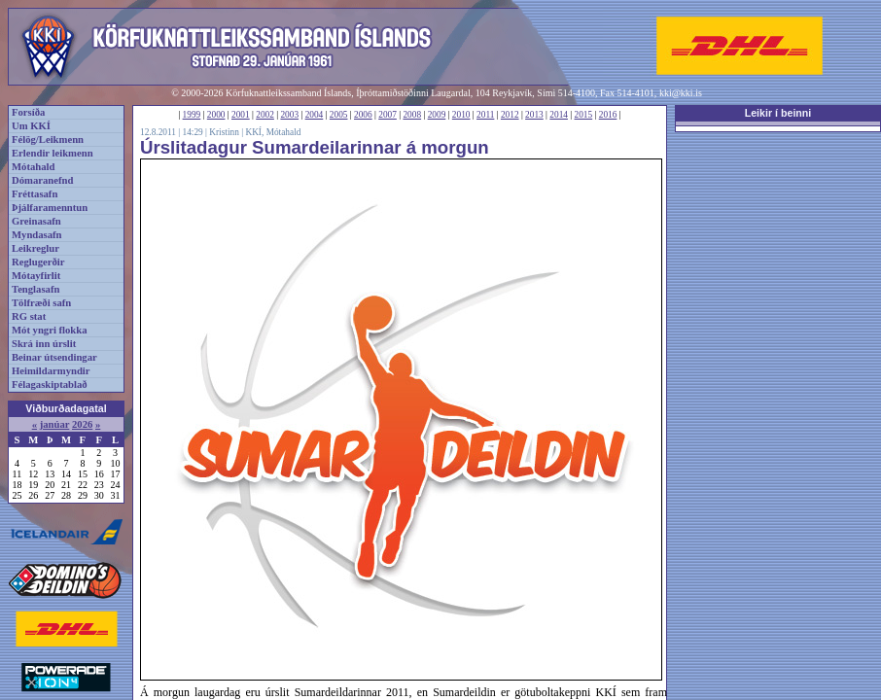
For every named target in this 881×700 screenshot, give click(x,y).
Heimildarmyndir (51, 371)
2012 (510, 115)
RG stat (29, 316)
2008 (412, 115)
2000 (216, 115)
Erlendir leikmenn (52, 153)
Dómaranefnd (42, 180)
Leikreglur (35, 248)
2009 (437, 115)
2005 (339, 115)
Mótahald (33, 166)
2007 (387, 115)
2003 (289, 115)
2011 (485, 115)
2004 (314, 115)
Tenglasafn (35, 289)
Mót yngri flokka (50, 330)
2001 (240, 115)
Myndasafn (37, 234)
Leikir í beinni (778, 113)
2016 (608, 115)
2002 (265, 115)
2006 (363, 115)
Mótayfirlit (36, 275)
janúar (55, 424)
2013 (534, 115)
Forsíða (28, 112)
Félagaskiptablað (50, 384)
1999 (192, 115)
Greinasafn (36, 221)
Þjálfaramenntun (50, 207)
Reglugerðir (38, 262)
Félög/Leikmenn (48, 139)
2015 (584, 115)
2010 (461, 115)
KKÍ (253, 132)
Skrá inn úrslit (44, 343)
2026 (82, 424)
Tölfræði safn (41, 303)
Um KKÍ (31, 126)
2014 (558, 115)
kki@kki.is (680, 93)
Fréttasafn (34, 194)
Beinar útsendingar (54, 357)
